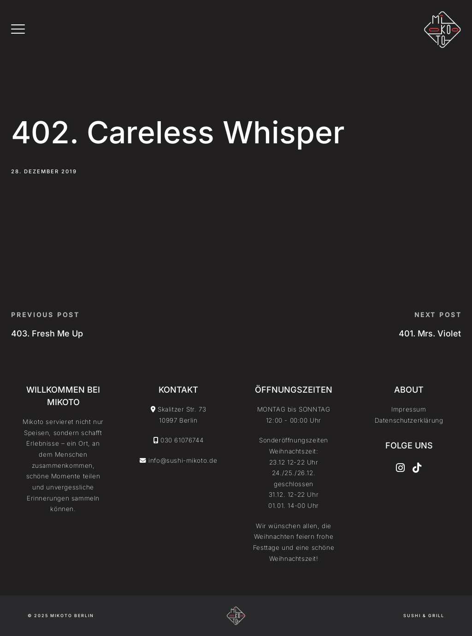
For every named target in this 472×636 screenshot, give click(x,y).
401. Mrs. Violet (430, 333)
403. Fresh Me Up (47, 333)
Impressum (408, 409)
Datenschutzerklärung (409, 420)
